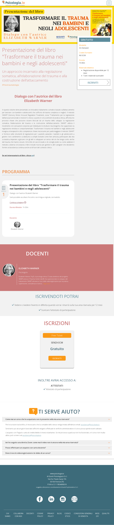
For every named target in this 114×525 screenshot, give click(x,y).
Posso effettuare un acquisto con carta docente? (25, 448)
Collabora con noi (18, 514)
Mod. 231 (97, 514)
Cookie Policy (40, 514)
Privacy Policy (50, 514)
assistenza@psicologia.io (90, 424)
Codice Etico (68, 514)
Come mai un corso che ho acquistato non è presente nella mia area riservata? (37, 419)
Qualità (105, 513)
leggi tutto (46, 284)
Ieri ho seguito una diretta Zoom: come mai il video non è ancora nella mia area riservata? (41, 442)
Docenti (30, 513)
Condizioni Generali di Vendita (83, 514)
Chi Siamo (7, 514)
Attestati (57, 385)
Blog (59, 513)
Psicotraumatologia (11, 85)
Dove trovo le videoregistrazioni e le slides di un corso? (28, 453)
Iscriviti (93, 82)
